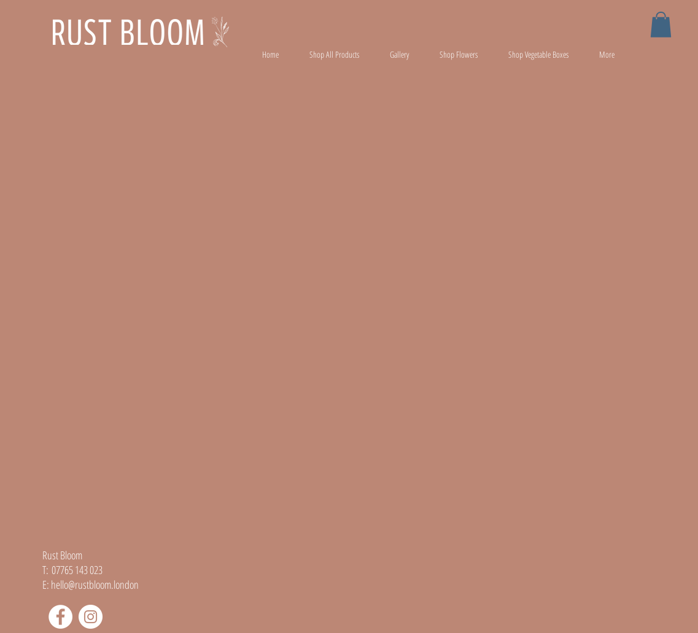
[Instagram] (91, 617)
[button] (661, 24)
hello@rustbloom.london (95, 584)
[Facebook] (60, 617)
